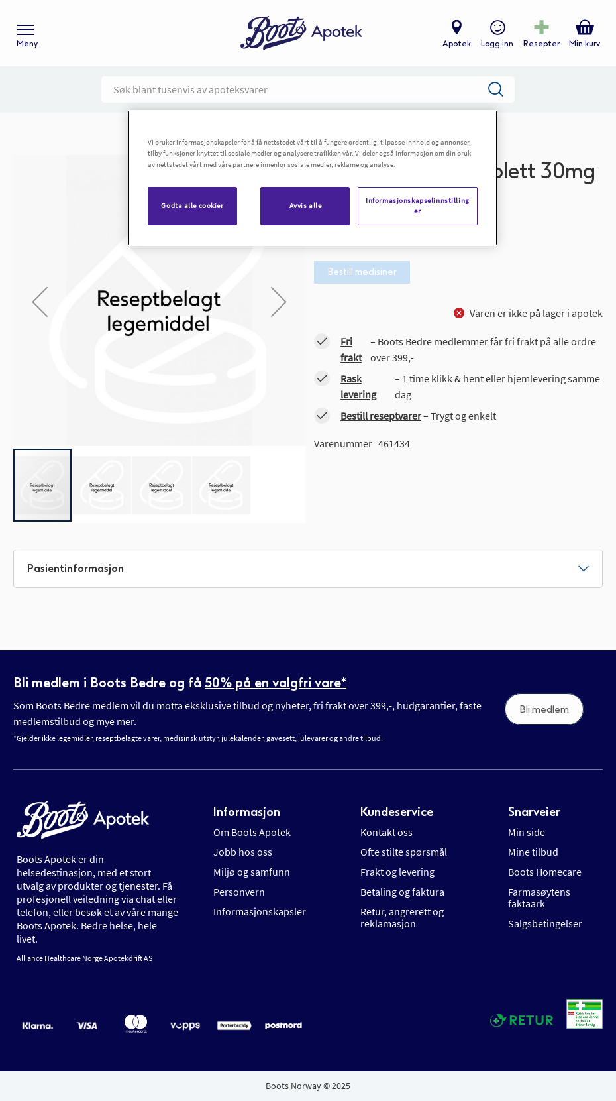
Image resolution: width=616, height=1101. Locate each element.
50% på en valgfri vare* (275, 683)
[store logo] (301, 33)
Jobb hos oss (242, 851)
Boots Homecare (545, 871)
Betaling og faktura (402, 891)
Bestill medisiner (362, 272)
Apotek (456, 43)
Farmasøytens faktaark (539, 897)
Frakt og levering (397, 871)
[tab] (308, 568)
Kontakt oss (386, 832)
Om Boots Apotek (252, 832)
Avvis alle (305, 205)
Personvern (239, 891)
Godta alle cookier (192, 205)
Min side (526, 832)
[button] (39, 301)
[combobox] (308, 89)
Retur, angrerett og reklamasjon (402, 917)
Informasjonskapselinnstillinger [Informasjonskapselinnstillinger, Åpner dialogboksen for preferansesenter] (418, 205)
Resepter (541, 43)
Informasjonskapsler (259, 911)
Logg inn (497, 43)
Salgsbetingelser (545, 923)
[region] (312, 178)
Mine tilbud (533, 851)
